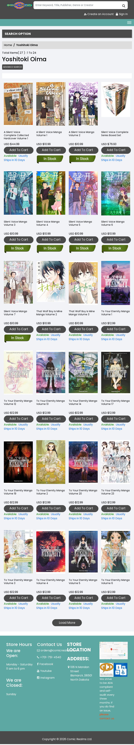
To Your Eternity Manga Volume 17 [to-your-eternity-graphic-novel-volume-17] (112, 403)
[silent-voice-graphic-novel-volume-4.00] (50, 195)
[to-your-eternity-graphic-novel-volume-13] (50, 374)
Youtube (46, 672)
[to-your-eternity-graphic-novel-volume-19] (18, 464)
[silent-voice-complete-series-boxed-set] (115, 105)
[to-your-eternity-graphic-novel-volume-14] (83, 374)
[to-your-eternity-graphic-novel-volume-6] (115, 553)
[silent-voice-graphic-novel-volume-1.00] (50, 105)
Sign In (122, 14)
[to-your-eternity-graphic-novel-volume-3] (18, 553)
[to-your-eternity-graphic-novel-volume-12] (18, 374)
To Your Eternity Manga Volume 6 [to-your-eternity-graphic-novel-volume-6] (112, 583)
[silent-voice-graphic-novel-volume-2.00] (83, 105)
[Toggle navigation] (129, 22)
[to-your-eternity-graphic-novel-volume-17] (115, 374)
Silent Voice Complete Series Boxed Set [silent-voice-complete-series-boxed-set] (112, 137)
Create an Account (98, 14)
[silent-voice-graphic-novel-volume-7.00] (18, 285)
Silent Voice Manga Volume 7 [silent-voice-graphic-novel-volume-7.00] (16, 314)
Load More (67, 623)
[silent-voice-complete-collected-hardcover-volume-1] (18, 105)
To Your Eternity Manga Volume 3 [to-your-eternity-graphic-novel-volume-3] (15, 583)
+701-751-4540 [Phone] (50, 658)
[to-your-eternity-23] (115, 464)
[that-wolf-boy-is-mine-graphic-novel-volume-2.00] (50, 285)
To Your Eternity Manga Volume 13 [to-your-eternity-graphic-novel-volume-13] (47, 403)
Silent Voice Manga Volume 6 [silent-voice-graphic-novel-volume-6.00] (113, 224)
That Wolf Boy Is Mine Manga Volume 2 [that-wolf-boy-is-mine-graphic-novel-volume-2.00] (50, 314)
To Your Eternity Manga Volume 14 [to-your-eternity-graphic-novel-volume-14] (80, 403)
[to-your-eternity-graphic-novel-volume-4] (50, 553)
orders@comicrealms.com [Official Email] (59, 651)
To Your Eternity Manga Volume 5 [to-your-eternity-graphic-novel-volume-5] (80, 583)
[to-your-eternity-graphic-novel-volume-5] (83, 553)
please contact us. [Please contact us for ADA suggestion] (107, 717)
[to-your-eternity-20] (83, 464)
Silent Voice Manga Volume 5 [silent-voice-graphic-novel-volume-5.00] (81, 224)
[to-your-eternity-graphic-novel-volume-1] (115, 285)
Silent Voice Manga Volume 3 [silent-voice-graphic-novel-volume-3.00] (16, 224)
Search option (19, 34)
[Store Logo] (19, 5)
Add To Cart (18, 151)
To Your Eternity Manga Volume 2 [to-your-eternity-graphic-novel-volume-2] (47, 493)
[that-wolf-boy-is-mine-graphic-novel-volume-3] (83, 285)
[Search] (81, 5)
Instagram (47, 679)
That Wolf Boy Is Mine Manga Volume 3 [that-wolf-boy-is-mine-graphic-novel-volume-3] (82, 314)
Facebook (46, 665)
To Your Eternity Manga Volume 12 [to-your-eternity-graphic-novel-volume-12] (15, 403)
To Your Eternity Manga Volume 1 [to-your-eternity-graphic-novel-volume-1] (111, 314)
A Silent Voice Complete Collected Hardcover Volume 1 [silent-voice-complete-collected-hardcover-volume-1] (17, 137)
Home (8, 46)
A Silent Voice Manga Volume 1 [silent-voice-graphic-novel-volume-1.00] (50, 135)
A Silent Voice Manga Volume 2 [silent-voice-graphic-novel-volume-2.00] (82, 135)
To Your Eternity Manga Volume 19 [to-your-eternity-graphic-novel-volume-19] (15, 493)
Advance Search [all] (13, 67)
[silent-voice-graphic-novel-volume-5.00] (83, 195)
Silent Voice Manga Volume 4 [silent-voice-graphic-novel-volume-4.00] (48, 224)
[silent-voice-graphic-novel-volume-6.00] (115, 195)
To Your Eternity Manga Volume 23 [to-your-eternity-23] (112, 493)
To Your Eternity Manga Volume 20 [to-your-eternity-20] (80, 493)
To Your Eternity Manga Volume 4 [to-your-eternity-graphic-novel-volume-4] (47, 583)
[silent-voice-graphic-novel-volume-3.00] (18, 195)
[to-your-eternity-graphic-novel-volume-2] (50, 464)
